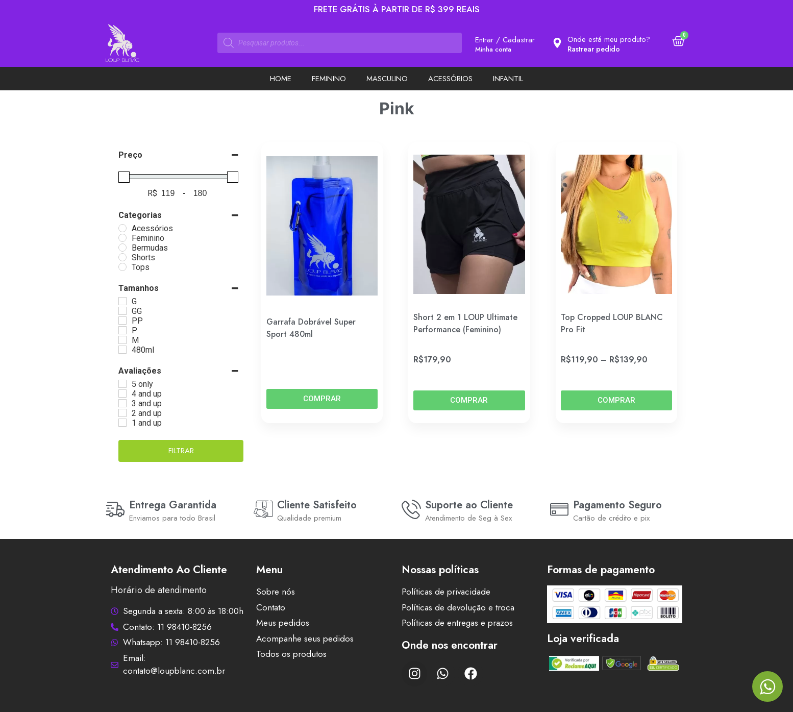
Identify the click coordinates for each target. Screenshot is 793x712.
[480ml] (122, 350)
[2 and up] (122, 413)
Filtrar (181, 450)
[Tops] (122, 267)
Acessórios (450, 78)
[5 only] (122, 384)
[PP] (122, 320)
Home (280, 78)
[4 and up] (122, 393)
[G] (122, 301)
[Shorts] (122, 257)
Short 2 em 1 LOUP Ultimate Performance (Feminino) (465, 323)
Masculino (387, 78)
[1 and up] (122, 423)
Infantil (508, 78)
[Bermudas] (122, 247)
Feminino (329, 78)
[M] (122, 340)
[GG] (122, 311)
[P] (122, 330)
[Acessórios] (122, 228)
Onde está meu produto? (608, 39)
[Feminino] (122, 238)
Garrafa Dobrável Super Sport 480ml (311, 328)
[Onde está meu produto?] (557, 43)
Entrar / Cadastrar (505, 39)
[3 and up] (122, 403)
